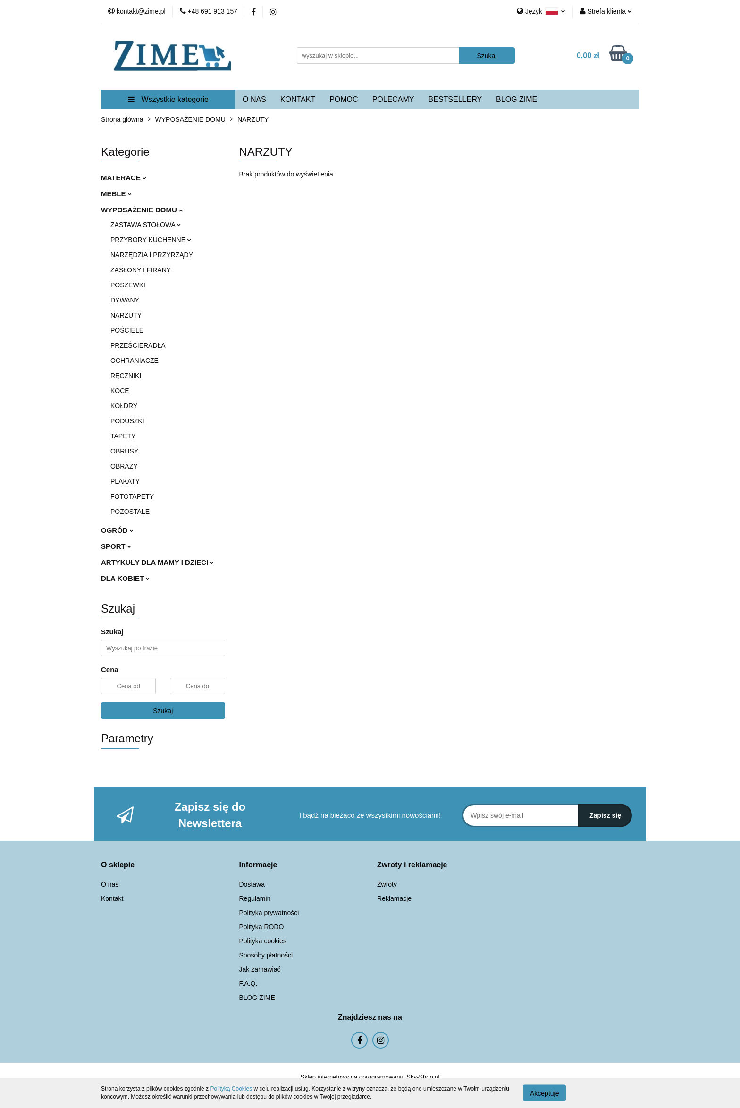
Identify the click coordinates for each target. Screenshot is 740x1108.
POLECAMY (393, 99)
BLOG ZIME (516, 99)
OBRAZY (124, 466)
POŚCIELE (126, 330)
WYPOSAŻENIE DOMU (142, 210)
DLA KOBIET (125, 578)
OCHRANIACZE (134, 360)
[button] (118, 865)
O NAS (254, 99)
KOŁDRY (123, 406)
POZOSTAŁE (130, 511)
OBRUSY (124, 451)
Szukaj (163, 710)
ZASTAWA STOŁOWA (145, 224)
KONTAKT (297, 99)
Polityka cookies (262, 941)
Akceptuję (544, 1093)
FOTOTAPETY (132, 496)
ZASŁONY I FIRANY (140, 270)
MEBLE (116, 194)
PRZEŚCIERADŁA (138, 345)
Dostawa (252, 884)
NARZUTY (126, 315)
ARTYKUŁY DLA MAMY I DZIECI (157, 562)
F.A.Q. (248, 983)
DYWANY (124, 300)
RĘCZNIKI (125, 375)
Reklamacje (394, 898)
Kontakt (112, 898)
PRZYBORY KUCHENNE (150, 239)
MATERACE (123, 178)
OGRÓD (117, 530)
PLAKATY (125, 481)
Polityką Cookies (231, 1088)
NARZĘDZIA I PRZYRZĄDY (151, 255)
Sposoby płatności (266, 955)
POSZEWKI (127, 285)
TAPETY (122, 436)
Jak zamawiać (260, 969)
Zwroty (387, 884)
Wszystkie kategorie (168, 99)
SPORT (116, 546)
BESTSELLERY (455, 99)
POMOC (343, 99)
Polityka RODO (261, 927)
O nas (109, 884)
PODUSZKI (127, 421)
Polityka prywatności (269, 912)
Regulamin (255, 898)
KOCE (119, 391)
